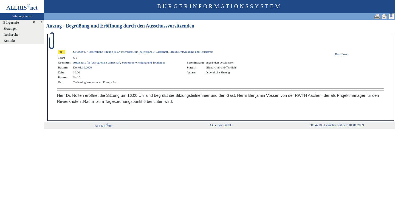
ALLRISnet (103, 126)
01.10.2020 (85, 67)
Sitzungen (11, 29)
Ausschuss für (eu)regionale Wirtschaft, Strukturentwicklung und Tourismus (119, 62)
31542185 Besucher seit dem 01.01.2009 (337, 125)
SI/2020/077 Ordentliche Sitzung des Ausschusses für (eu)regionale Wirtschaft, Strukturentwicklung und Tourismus (143, 51)
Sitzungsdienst (22, 16)
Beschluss (341, 54)
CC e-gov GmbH (221, 125)
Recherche (11, 35)
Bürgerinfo (11, 22)
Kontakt (9, 41)
